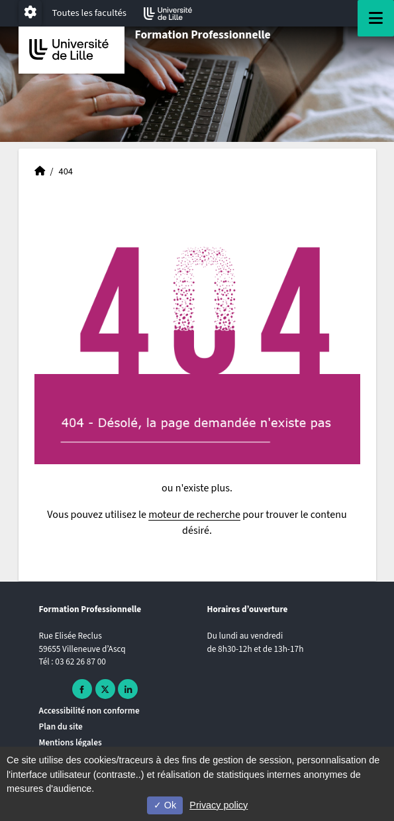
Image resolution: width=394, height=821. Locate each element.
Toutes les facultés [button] (89, 13)
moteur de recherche (194, 514)
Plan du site (61, 726)
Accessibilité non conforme (89, 710)
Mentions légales (70, 742)
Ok (165, 805)
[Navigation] (376, 18)
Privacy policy (218, 805)
